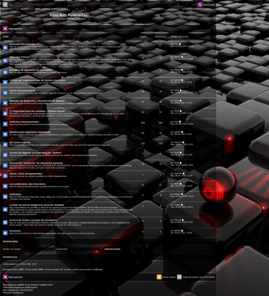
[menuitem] (8, 4)
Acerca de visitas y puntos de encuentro (33, 220)
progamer (11, 290)
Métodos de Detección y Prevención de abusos (37, 100)
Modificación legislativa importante (30, 132)
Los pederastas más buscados (27, 184)
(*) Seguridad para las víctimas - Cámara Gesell (37, 111)
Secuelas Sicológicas (22, 44)
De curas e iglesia (20, 142)
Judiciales (15, 194)
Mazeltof (24, 290)
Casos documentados (22, 90)
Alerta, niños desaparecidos (26, 173)
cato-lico (178, 142)
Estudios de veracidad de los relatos (31, 70)
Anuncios (15, 230)
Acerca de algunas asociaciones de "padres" (36, 152)
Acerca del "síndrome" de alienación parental (36, 163)
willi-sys (177, 220)
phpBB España (31, 287)
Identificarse (10, 241)
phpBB (20, 285)
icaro (176, 44)
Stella (176, 90)
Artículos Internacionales (24, 121)
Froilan (177, 205)
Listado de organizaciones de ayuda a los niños (37, 80)
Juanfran (178, 173)
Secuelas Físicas (19, 57)
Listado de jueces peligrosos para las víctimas (37, 205)
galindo (177, 57)
